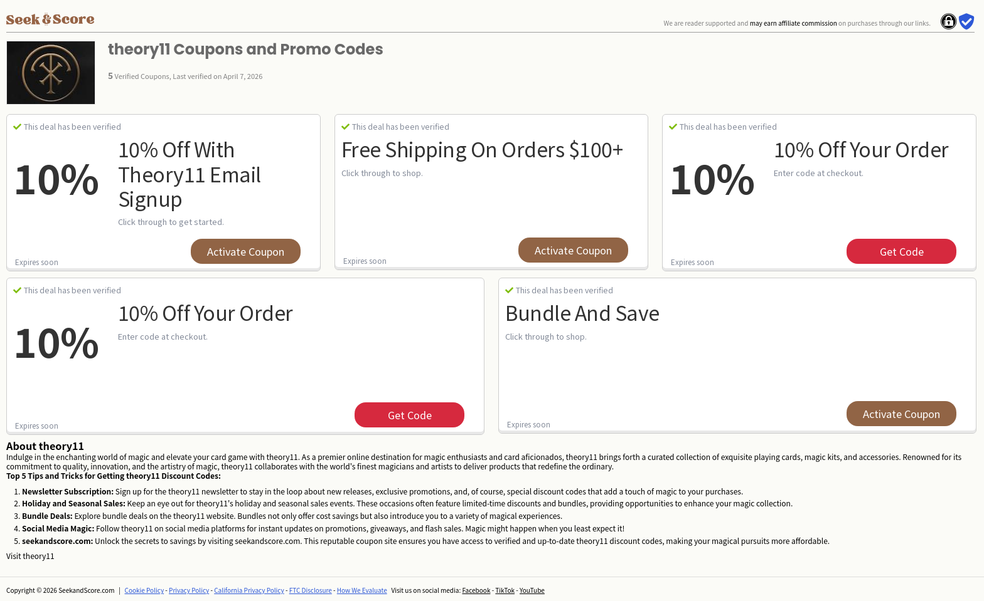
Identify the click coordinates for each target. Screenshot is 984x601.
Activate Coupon (245, 251)
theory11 (38, 555)
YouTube (532, 590)
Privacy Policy (189, 590)
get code (902, 251)
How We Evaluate (362, 590)
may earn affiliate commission (793, 23)
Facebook (476, 590)
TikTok (505, 590)
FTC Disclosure (310, 590)
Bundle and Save (582, 312)
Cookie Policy (144, 590)
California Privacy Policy (249, 590)
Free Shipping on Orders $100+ (482, 148)
